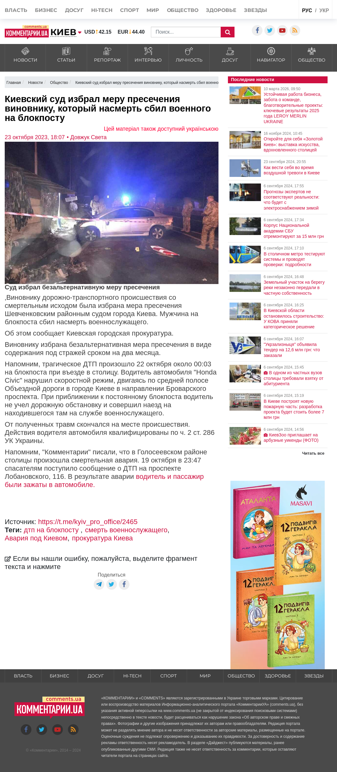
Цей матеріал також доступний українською (161, 129)
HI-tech (102, 10)
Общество (182, 10)
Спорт (129, 10)
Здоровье (221, 10)
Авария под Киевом (36, 538)
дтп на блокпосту (52, 530)
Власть (16, 10)
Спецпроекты (281, 9)
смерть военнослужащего (126, 530)
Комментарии (44, 750)
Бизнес (46, 10)
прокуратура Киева (102, 538)
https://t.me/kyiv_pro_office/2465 (87, 522)
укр (324, 10)
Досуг (74, 10)
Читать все (313, 453)
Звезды (255, 10)
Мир (152, 10)
